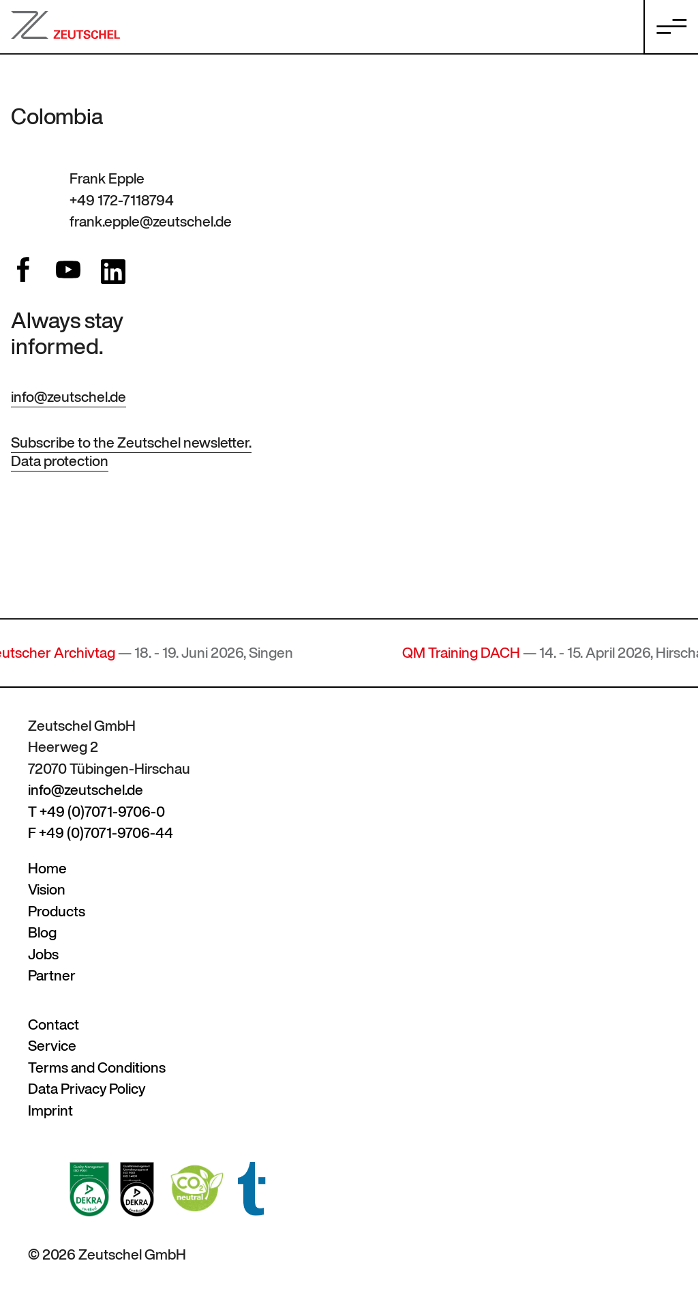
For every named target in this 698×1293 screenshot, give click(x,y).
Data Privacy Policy (86, 1089)
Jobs (43, 954)
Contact (53, 1024)
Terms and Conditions (97, 1067)
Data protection (59, 461)
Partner (52, 975)
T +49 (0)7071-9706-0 (96, 812)
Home (47, 868)
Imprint (50, 1110)
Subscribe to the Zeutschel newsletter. (131, 442)
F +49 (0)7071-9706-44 (100, 833)
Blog (42, 932)
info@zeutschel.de (68, 397)
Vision (46, 889)
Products (56, 911)
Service (52, 1046)
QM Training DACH (469, 653)
